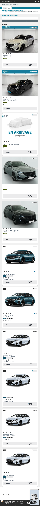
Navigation (4, 5)
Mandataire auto (5, 7)
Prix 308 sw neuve (6, 495)
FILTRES (29, 21)
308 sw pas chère (6, 494)
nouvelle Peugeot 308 (6, 11)
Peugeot (4, 8)
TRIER (11, 21)
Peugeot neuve (8, 8)
